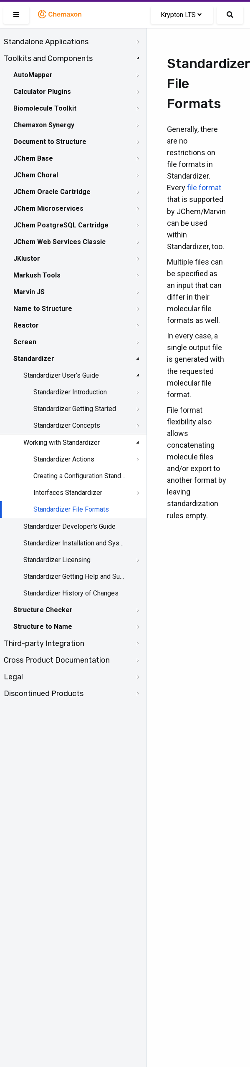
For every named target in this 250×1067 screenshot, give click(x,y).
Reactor (26, 325)
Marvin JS (29, 292)
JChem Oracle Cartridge (52, 192)
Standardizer (33, 359)
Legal (13, 676)
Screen (24, 342)
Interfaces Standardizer (67, 493)
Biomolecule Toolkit (44, 108)
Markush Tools (37, 275)
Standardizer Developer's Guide (69, 526)
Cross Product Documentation (57, 660)
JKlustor (26, 258)
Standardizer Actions (63, 459)
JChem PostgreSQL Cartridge (61, 225)
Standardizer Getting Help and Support (73, 576)
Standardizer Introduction (70, 392)
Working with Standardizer (61, 442)
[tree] (73, 367)
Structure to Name (42, 627)
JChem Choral (35, 175)
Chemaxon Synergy (43, 125)
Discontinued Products (43, 693)
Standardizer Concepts (66, 425)
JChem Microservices (48, 208)
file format (204, 187)
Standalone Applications (46, 41)
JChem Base (33, 158)
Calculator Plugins (42, 92)
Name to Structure (42, 309)
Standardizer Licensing (57, 560)
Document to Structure (49, 142)
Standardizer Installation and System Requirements (73, 543)
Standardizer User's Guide (61, 375)
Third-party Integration (44, 643)
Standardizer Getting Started (74, 409)
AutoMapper (33, 75)
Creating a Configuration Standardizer (79, 476)
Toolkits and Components (48, 58)
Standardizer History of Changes (71, 593)
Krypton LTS (181, 15)
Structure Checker (43, 610)
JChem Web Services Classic (59, 242)
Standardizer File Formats (71, 509)
